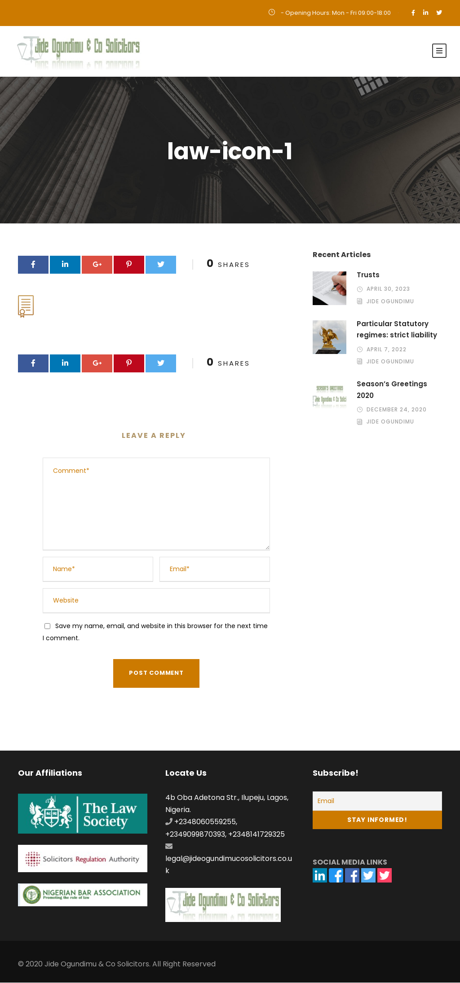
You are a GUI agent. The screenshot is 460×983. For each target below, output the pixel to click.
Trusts (368, 275)
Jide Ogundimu (390, 301)
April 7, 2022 (387, 349)
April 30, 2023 (388, 289)
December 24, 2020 (397, 410)
